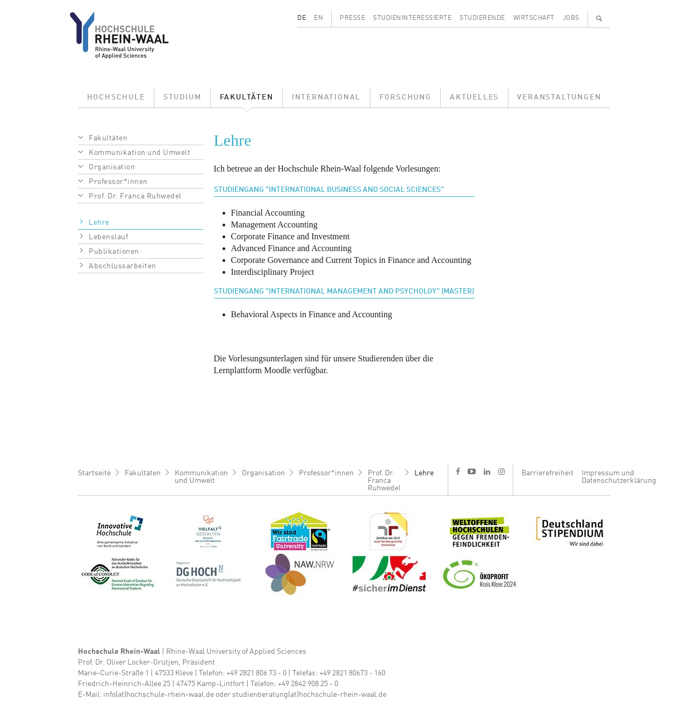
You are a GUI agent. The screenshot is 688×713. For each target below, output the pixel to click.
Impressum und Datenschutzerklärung (619, 476)
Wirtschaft (534, 18)
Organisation (112, 167)
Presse (352, 18)
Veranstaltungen (559, 97)
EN (318, 18)
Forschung (405, 97)
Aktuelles (474, 97)
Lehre (99, 222)
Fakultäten (247, 97)
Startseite (94, 473)
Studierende (482, 18)
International (326, 97)
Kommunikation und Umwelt (139, 152)
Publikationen (114, 251)
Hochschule (116, 97)
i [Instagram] (501, 471)
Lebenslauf (108, 237)
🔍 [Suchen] (599, 18)
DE (301, 18)
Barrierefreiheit (547, 473)
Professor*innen (118, 182)
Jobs (571, 18)
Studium (182, 97)
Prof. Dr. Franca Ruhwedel (135, 196)
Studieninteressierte (412, 18)
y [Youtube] (472, 471)
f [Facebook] (458, 471)
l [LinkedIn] (487, 471)
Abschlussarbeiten (122, 266)
